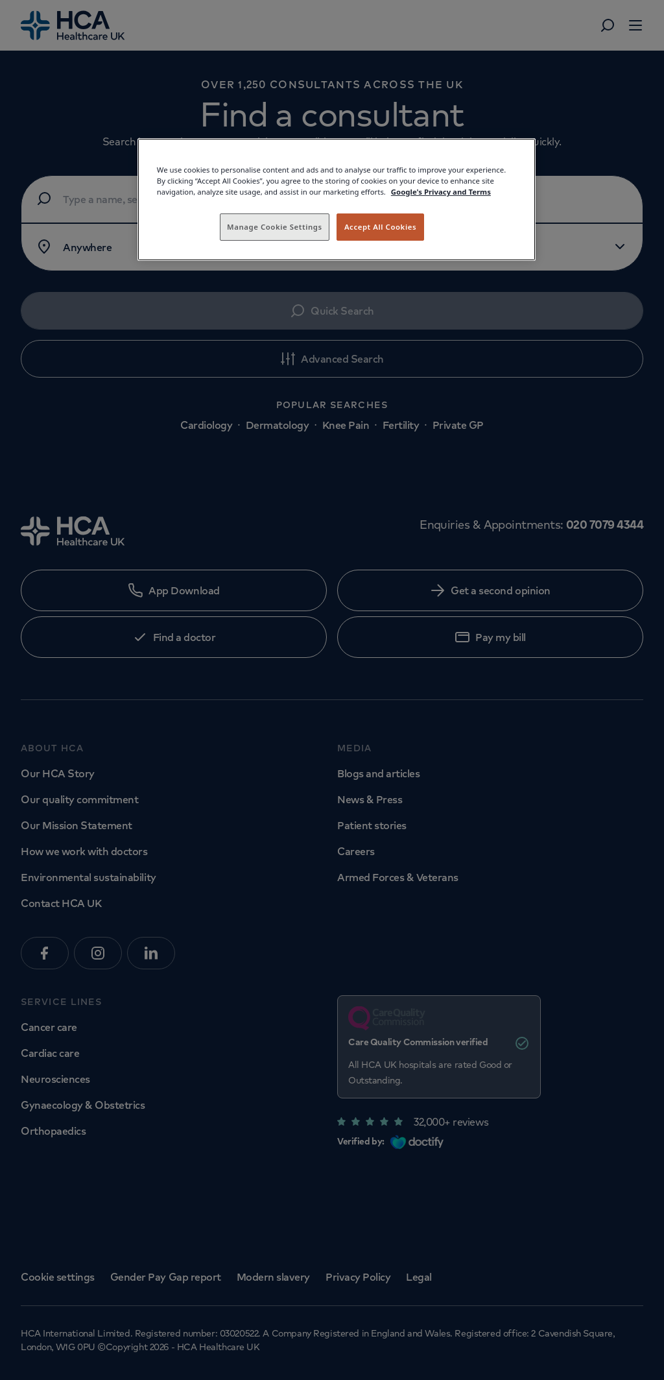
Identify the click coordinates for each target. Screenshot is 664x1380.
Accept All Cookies (380, 227)
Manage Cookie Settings (274, 227)
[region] (336, 199)
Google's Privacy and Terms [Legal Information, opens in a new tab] (441, 192)
